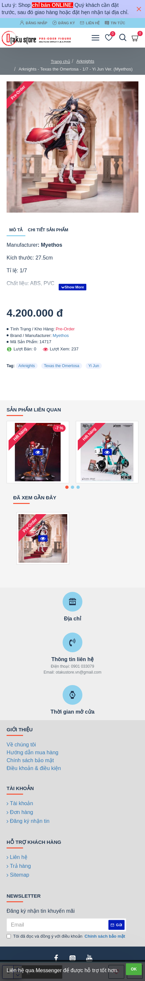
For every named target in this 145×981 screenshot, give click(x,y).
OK (134, 969)
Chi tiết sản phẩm (48, 229)
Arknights (85, 61)
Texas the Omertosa (61, 366)
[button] (67, 487)
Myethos (61, 335)
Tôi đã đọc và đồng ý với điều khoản (66, 936)
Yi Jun (93, 366)
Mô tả (16, 229)
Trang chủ (60, 61)
